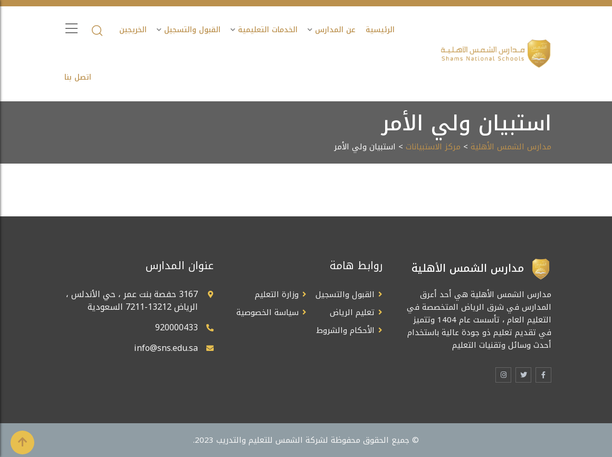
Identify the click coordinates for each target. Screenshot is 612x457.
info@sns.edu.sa (166, 348)
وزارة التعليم (277, 294)
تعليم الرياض (352, 312)
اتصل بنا (77, 77)
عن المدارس (335, 30)
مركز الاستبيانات (433, 146)
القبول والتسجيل (192, 30)
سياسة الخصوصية (267, 312)
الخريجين (133, 30)
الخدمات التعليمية (268, 30)
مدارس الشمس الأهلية (511, 146)
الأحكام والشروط (346, 330)
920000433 (176, 327)
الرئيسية (380, 30)
